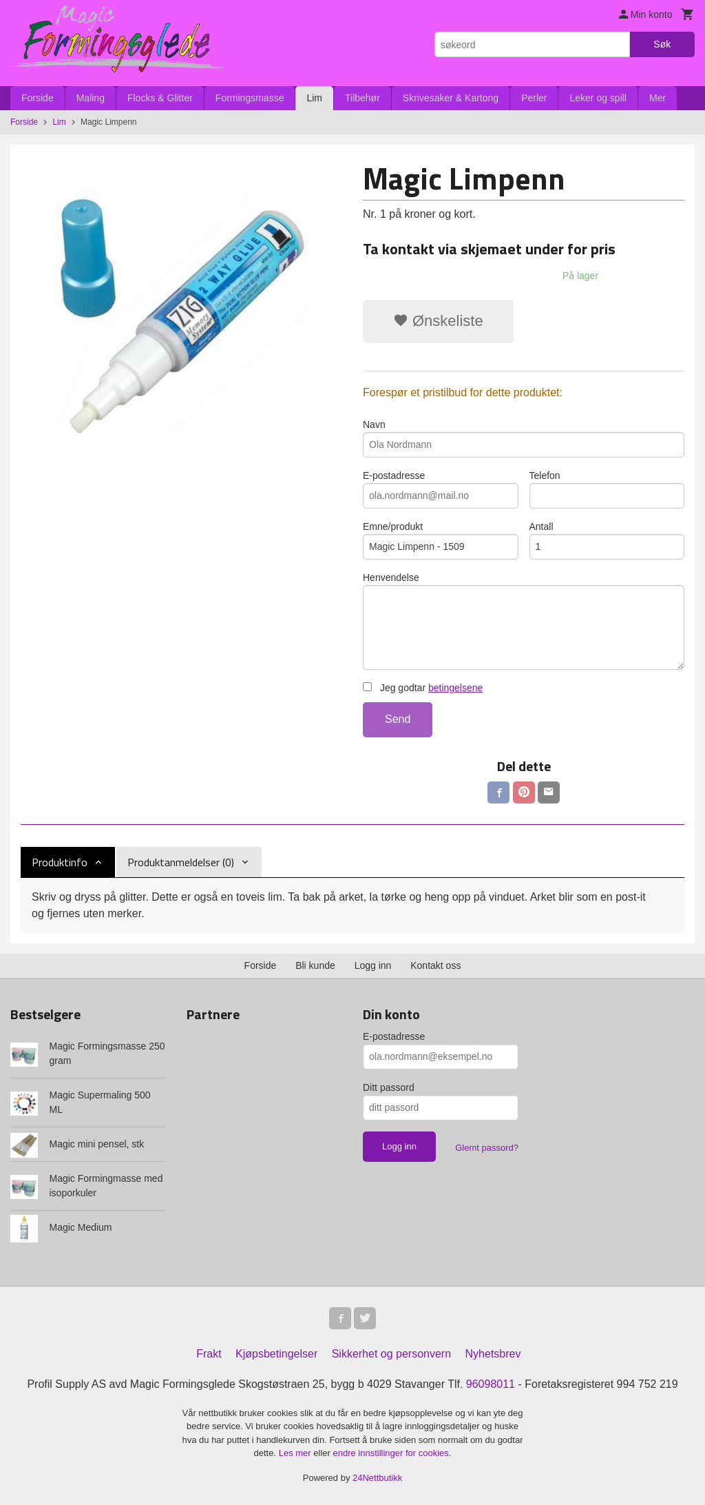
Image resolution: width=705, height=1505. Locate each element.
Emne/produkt (440, 540)
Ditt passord (388, 1087)
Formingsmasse (249, 97)
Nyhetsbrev (493, 1354)
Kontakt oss (435, 965)
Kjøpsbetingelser (276, 1354)
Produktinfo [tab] (59, 862)
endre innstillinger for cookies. (392, 1453)
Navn (523, 438)
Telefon (607, 489)
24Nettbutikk (377, 1478)
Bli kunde (315, 965)
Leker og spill (598, 97)
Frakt (208, 1354)
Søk (662, 44)
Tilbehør (362, 97)
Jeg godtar (423, 687)
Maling (90, 97)
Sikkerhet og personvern (391, 1354)
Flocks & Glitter (160, 97)
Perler (534, 97)
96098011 (490, 1384)
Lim (314, 97)
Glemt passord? (486, 1148)
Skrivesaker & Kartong (450, 97)
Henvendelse (523, 621)
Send (397, 719)
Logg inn (373, 965)
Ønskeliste (438, 320)
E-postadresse (440, 489)
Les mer (296, 1453)
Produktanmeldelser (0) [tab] (180, 862)
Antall (607, 540)
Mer (657, 97)
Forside (37, 97)
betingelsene (455, 687)
